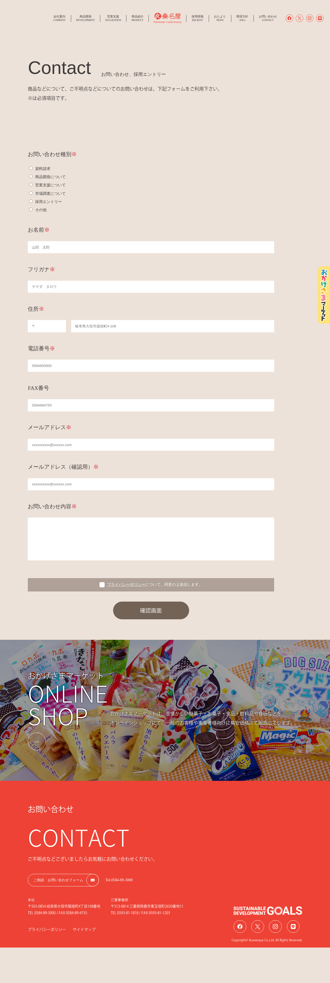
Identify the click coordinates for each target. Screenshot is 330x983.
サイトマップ (84, 929)
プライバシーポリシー (126, 584)
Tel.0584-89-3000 (119, 880)
